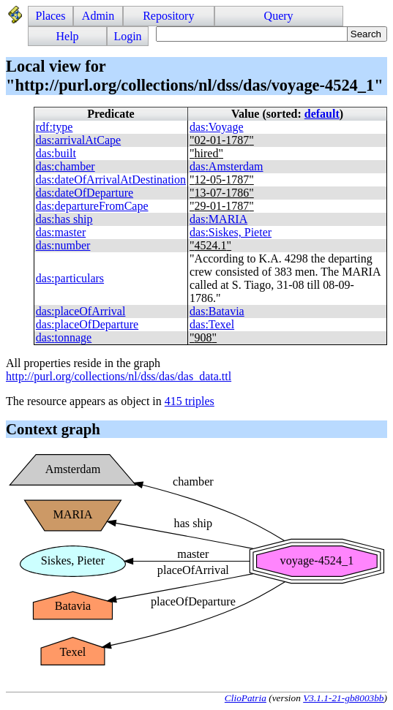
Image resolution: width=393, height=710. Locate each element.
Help (67, 36)
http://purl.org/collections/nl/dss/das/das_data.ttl (118, 376)
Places (51, 16)
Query (278, 16)
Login (127, 36)
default (322, 113)
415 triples (189, 401)
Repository (168, 16)
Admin (98, 16)
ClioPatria (245, 697)
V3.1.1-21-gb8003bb (343, 697)
